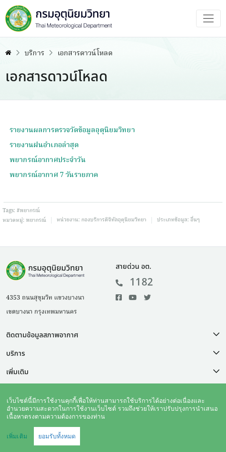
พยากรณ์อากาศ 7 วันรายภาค (54, 175)
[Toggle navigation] (208, 18)
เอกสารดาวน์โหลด (85, 53)
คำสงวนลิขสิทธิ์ (82, 433)
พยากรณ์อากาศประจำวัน (48, 160)
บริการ (34, 53)
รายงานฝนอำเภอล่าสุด (44, 145)
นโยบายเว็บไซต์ (140, 433)
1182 (134, 282)
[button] (113, 335)
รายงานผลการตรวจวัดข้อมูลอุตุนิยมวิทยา (72, 130)
